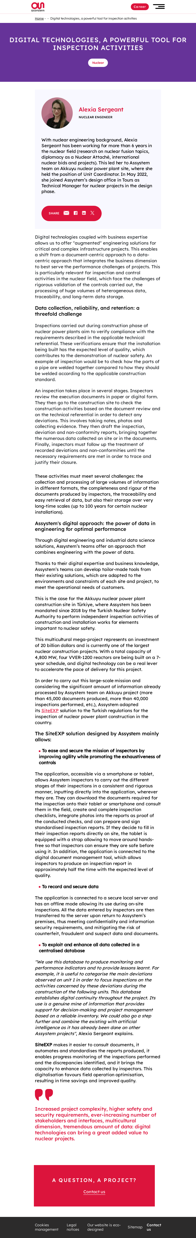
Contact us (94, 1191)
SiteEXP (50, 710)
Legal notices (73, 1227)
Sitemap (135, 1227)
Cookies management (46, 1227)
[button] (159, 6)
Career (140, 7)
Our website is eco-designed (104, 1227)
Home (39, 18)
